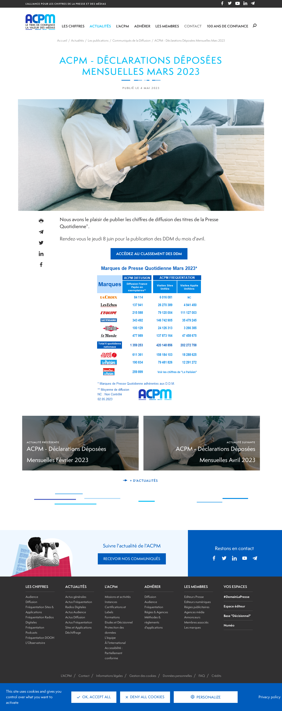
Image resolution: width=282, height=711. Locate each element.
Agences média (194, 612)
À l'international (115, 643)
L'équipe (110, 638)
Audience (32, 597)
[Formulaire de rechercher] (254, 26)
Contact (193, 26)
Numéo (229, 625)
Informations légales (109, 676)
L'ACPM (122, 26)
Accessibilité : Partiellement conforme (113, 653)
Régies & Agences (156, 612)
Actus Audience (75, 612)
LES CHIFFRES (37, 586)
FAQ (202, 676)
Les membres (167, 26)
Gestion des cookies (142, 676)
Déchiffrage (73, 632)
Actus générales (75, 597)
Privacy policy (270, 697)
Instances (111, 602)
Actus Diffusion (75, 617)
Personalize (208, 697)
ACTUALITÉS (76, 586)
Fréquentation (153, 607)
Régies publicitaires (196, 607)
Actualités (100, 26)
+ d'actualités (144, 480)
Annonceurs (192, 617)
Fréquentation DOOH (40, 638)
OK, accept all (94, 697)
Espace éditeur (234, 606)
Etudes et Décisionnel (119, 622)
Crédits (216, 676)
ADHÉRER (152, 586)
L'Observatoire (35, 643)
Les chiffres (73, 26)
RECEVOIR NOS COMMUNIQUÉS (131, 558)
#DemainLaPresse (236, 596)
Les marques (192, 627)
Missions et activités (118, 597)
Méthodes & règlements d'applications (153, 622)
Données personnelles (177, 676)
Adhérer (142, 26)
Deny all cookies (145, 697)
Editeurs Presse (194, 597)
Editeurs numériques (197, 602)
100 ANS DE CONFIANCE (227, 26)
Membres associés (196, 622)
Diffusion (31, 602)
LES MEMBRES (196, 586)
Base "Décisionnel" (237, 615)
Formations (112, 617)
